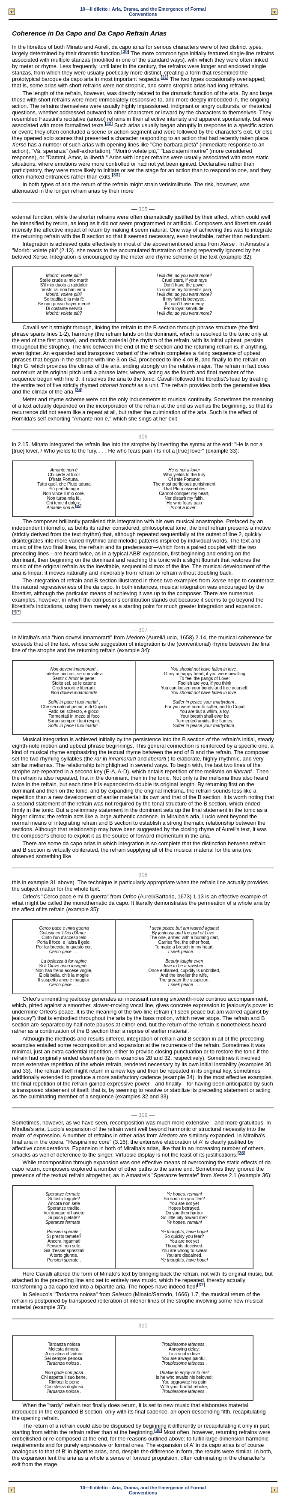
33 (115, 175)
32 (108, 123)
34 (78, 389)
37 (201, 1284)
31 (164, 77)
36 (241, 1152)
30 (125, 51)
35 (78, 506)
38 (158, 1430)
